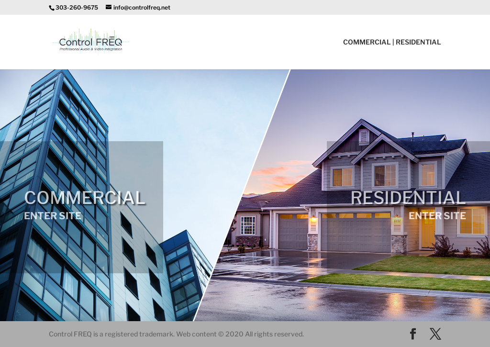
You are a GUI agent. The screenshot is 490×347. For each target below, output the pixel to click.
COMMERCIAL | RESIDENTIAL (392, 42)
